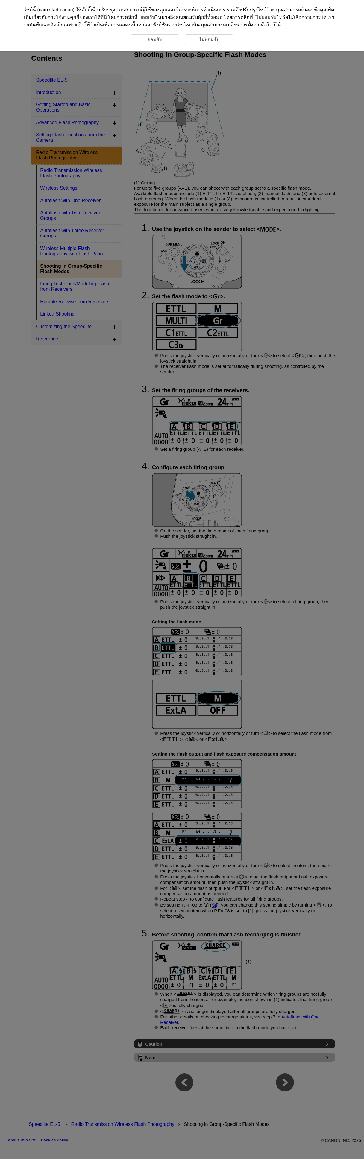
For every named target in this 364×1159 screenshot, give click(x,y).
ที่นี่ (103, 17)
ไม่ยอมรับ (266, 17)
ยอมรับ (147, 17)
